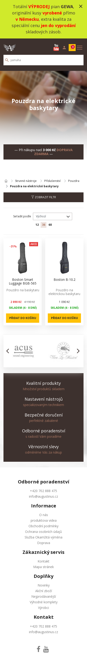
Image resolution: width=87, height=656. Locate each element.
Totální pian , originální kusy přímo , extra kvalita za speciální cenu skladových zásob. (44, 19)
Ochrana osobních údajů (43, 531)
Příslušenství (52, 181)
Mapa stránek (43, 567)
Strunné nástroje (26, 181)
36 (43, 225)
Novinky (44, 585)
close (81, 6)
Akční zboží (43, 591)
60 (50, 225)
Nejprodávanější (43, 596)
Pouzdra (73, 181)
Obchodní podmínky (43, 526)
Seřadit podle (22, 216)
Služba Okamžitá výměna (43, 537)
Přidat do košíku (22, 318)
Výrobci (43, 607)
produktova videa (44, 520)
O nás (43, 515)
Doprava (43, 543)
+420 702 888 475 (43, 491)
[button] (9, 351)
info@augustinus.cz (43, 496)
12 (37, 225)
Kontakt (43, 561)
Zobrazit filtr (43, 197)
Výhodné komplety (44, 602)
